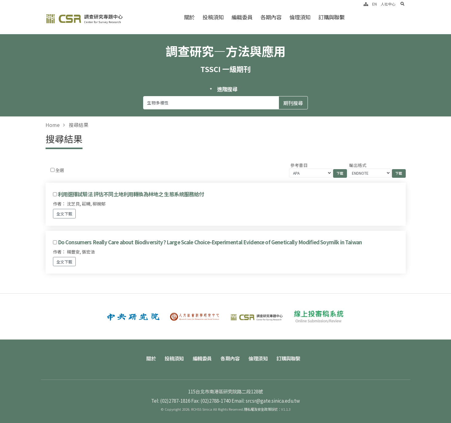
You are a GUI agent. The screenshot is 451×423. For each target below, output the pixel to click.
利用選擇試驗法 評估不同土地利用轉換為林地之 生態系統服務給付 (131, 194)
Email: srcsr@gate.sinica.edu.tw (266, 400)
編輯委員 (242, 17)
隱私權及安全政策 (257, 409)
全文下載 (64, 214)
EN (374, 3)
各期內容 (270, 17)
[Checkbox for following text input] (52, 170)
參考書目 (299, 165)
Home (53, 124)
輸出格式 (357, 165)
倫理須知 (299, 17)
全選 (59, 170)
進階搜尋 (227, 89)
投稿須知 (213, 17)
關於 (189, 17)
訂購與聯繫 (331, 17)
